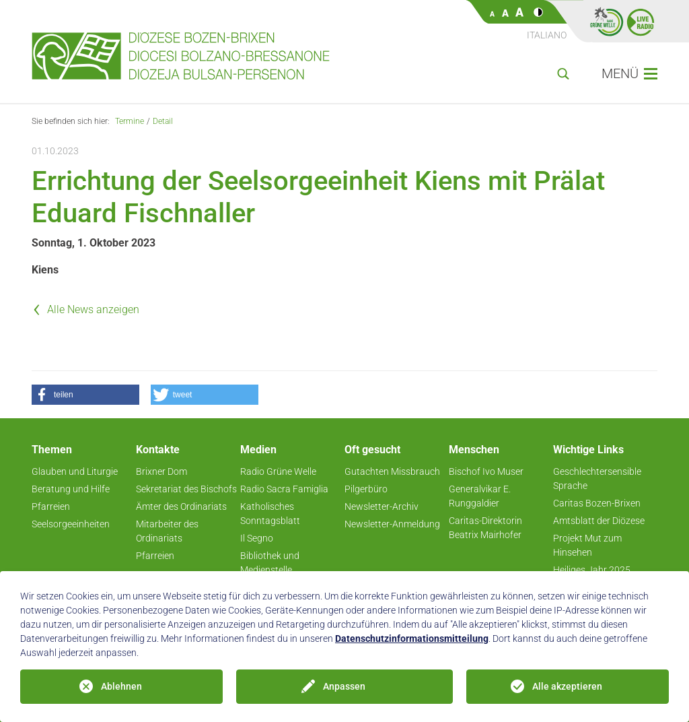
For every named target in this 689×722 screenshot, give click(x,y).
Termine (129, 121)
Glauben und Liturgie (75, 471)
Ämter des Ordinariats (181, 506)
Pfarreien (51, 506)
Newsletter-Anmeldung (392, 524)
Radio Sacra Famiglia (284, 489)
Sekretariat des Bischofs (186, 489)
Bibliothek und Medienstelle (269, 562)
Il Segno (256, 538)
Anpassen (344, 686)
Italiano (547, 35)
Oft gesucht (372, 449)
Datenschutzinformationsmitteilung (411, 638)
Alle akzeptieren (567, 686)
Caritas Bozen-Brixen (597, 503)
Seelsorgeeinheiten (71, 524)
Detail (163, 121)
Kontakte (158, 449)
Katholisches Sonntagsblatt (270, 513)
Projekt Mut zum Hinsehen (587, 545)
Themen (52, 449)
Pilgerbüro (366, 489)
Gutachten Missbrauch (392, 471)
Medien (258, 449)
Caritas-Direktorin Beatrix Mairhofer (485, 527)
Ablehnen (121, 686)
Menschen (474, 449)
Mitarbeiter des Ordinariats (167, 531)
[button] (85, 395)
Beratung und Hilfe (71, 489)
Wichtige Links (588, 449)
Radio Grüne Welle (278, 471)
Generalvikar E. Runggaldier (480, 496)
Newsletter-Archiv (381, 506)
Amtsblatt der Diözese (599, 520)
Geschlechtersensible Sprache (597, 478)
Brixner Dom (161, 471)
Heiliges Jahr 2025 (591, 569)
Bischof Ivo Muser (486, 471)
